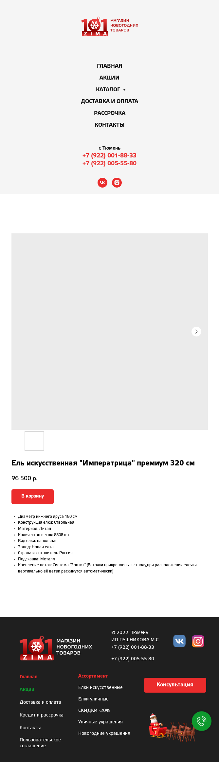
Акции (109, 78)
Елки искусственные (100, 688)
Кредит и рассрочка (42, 715)
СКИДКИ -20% (94, 711)
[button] (175, 685)
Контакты (110, 125)
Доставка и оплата (109, 101)
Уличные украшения (100, 722)
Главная (109, 66)
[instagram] (117, 183)
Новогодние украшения (104, 734)
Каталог (108, 89)
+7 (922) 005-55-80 (109, 163)
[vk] (102, 183)
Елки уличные (93, 699)
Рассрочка (109, 113)
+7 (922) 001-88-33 (109, 155)
